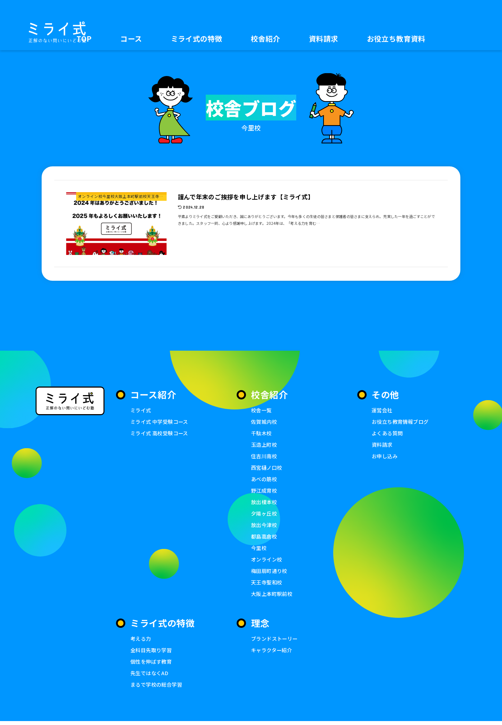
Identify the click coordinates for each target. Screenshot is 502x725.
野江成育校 (265, 491)
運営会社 (383, 410)
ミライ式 (141, 410)
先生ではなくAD (150, 676)
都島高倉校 (265, 538)
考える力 (141, 641)
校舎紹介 (265, 38)
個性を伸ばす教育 (152, 664)
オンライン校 (267, 561)
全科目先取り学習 (152, 653)
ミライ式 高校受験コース (161, 433)
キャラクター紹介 (273, 653)
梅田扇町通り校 (270, 573)
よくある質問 (388, 433)
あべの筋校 (265, 480)
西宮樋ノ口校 (267, 468)
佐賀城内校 (265, 421)
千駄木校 (262, 433)
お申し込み (385, 456)
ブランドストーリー (276, 641)
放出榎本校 (265, 503)
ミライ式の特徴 (196, 38)
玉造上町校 (265, 445)
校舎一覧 (262, 410)
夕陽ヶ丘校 (265, 514)
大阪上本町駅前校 (273, 596)
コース (131, 38)
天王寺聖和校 (267, 584)
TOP (84, 38)
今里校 (259, 550)
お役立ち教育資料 (396, 38)
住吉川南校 (265, 456)
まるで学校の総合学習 (158, 688)
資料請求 (323, 38)
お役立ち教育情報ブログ (402, 421)
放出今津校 (265, 526)
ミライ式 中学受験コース (161, 421)
